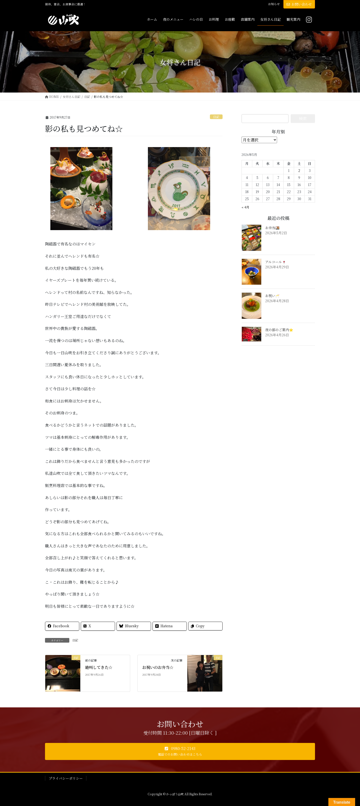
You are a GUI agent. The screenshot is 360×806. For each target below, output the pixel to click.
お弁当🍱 (272, 227)
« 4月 (245, 207)
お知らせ (274, 4)
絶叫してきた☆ (98, 667)
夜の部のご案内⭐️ (279, 329)
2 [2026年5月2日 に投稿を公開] (299, 170)
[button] (180, 751)
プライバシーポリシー (66, 778)
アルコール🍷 (275, 261)
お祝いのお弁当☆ (157, 667)
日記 (216, 116)
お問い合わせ (299, 4)
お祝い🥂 (272, 295)
